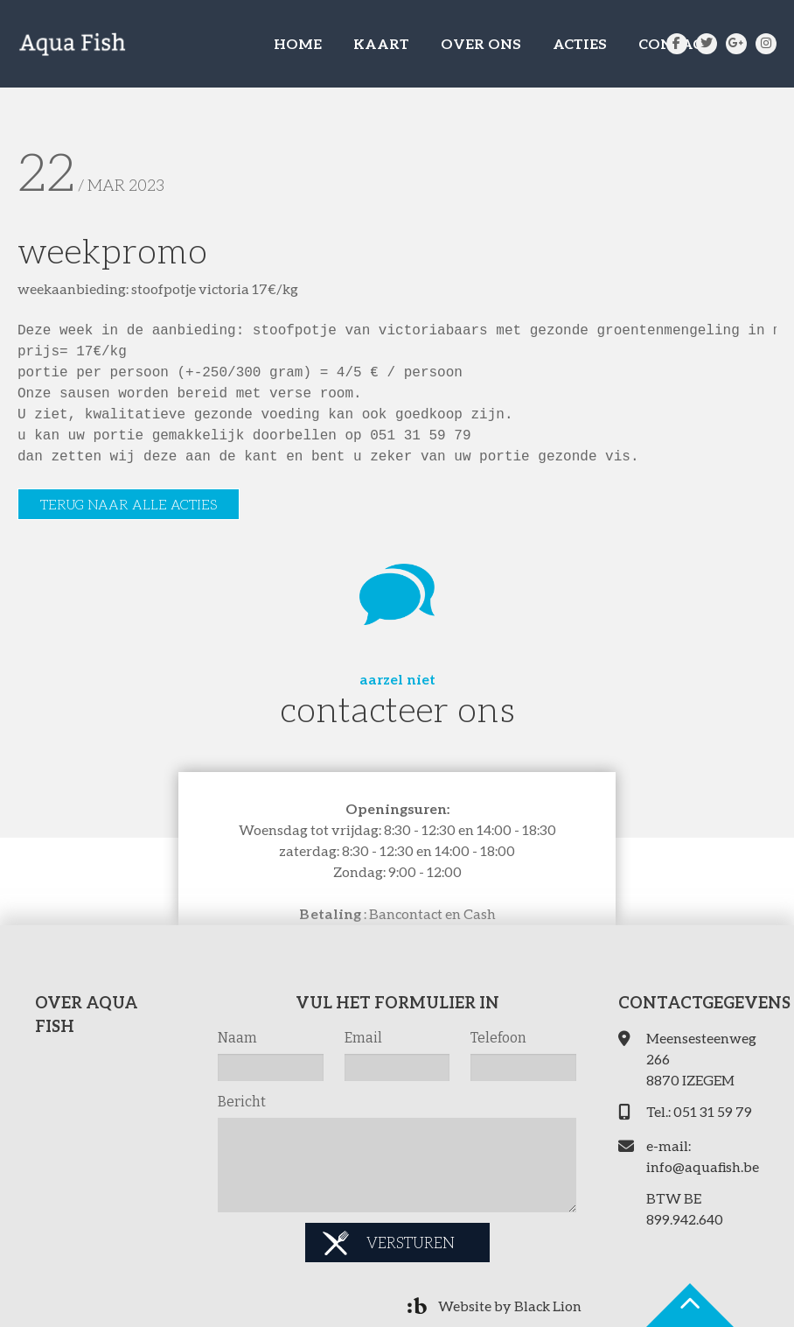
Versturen (410, 1242)
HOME (298, 43)
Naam (237, 1037)
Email (363, 1037)
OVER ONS (481, 43)
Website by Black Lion (510, 1305)
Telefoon (498, 1037)
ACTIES (580, 43)
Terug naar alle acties (128, 504)
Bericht (242, 1101)
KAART (381, 43)
